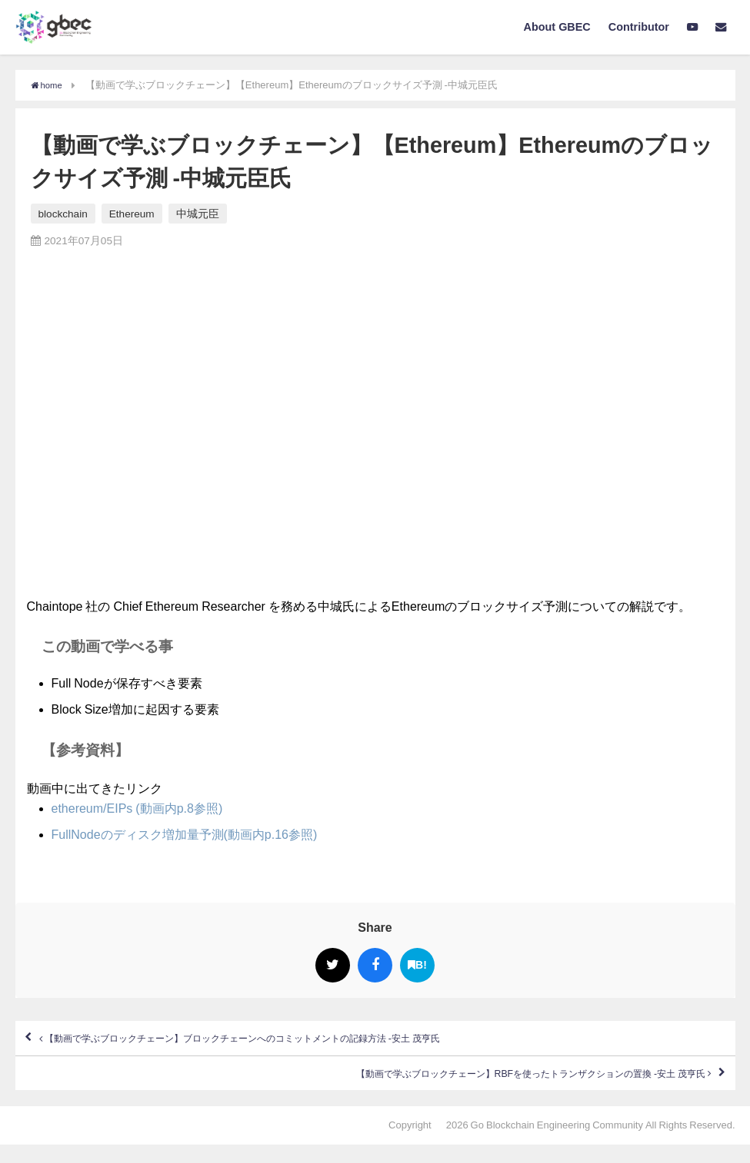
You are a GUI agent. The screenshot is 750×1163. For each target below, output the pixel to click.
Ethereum (132, 213)
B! (417, 965)
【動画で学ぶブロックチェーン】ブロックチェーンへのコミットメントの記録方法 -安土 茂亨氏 (311, 1043)
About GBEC (557, 27)
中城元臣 (197, 213)
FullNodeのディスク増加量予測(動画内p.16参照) (185, 834)
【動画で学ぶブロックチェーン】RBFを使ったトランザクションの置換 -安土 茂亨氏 (469, 1088)
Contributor (638, 27)
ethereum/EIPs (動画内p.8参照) (137, 808)
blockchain (63, 213)
